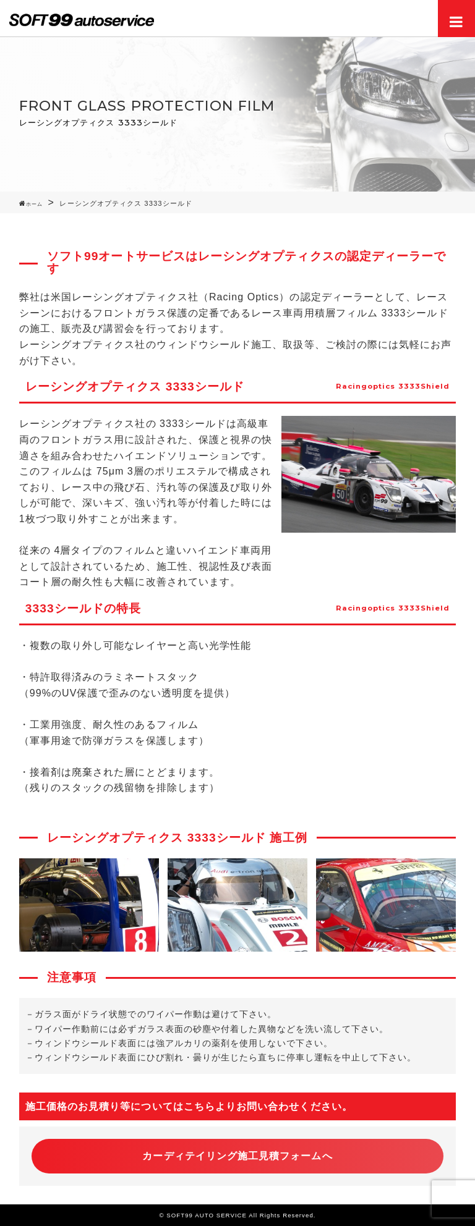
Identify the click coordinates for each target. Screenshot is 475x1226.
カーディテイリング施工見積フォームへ (237, 1156)
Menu (456, 18)
